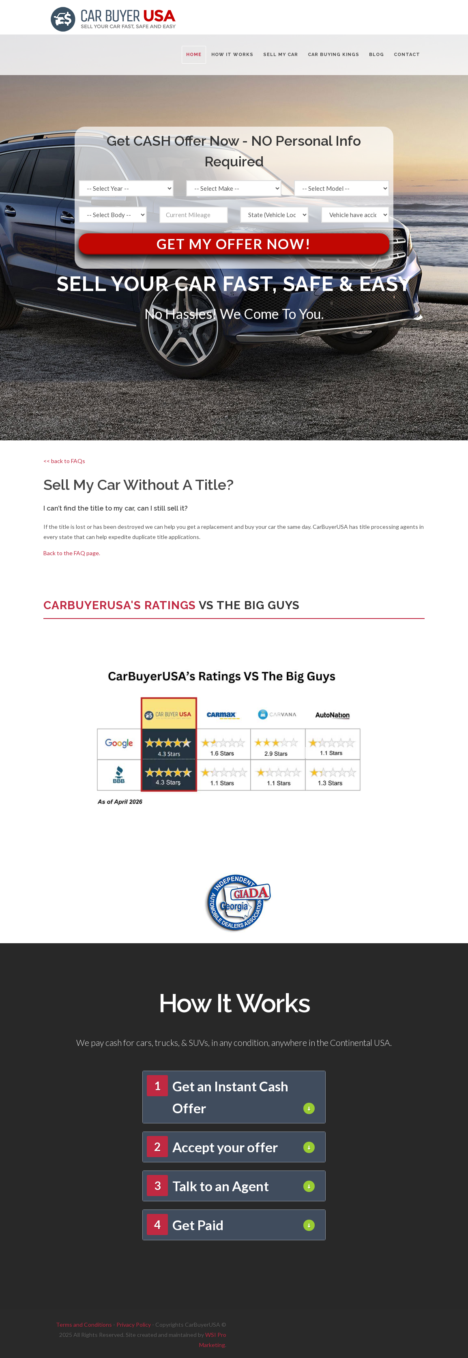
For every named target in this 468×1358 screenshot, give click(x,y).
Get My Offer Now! (234, 243)
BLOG (376, 54)
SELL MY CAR (280, 54)
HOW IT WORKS (232, 54)
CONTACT (407, 54)
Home (194, 54)
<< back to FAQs (64, 460)
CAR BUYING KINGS (333, 54)
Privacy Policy (133, 1324)
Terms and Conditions (84, 1324)
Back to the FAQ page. (71, 553)
